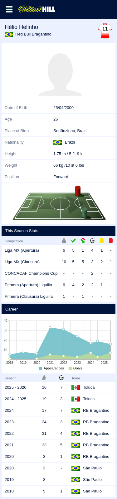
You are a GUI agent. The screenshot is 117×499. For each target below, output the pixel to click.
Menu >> (9, 9)
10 (64, 261)
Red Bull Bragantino (33, 34)
